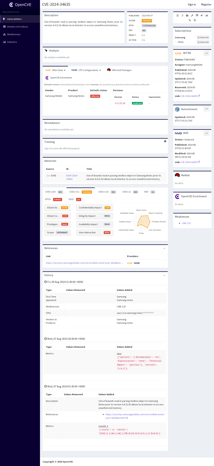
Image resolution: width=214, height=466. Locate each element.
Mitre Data (55, 70)
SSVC (74, 199)
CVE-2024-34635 (56, 4)
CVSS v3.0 (107, 192)
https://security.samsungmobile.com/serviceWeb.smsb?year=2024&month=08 (87, 262)
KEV (149, 192)
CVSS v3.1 (80, 192)
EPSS (53, 199)
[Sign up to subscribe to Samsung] (203, 37)
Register (206, 4)
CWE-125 (186, 223)
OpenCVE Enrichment (58, 77)
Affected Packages (119, 70)
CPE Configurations (86, 70)
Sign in (192, 4)
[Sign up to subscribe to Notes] (203, 42)
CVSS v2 (130, 192)
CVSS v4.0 (54, 192)
